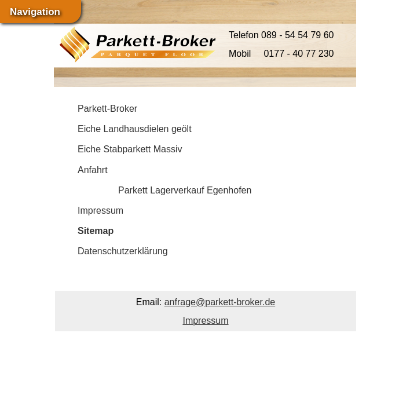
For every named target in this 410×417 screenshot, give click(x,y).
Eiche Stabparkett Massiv (130, 149)
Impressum (100, 210)
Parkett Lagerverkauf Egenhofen (184, 190)
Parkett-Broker (107, 109)
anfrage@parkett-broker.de (219, 302)
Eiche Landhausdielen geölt (135, 129)
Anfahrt (93, 170)
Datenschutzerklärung (123, 251)
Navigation (35, 11)
